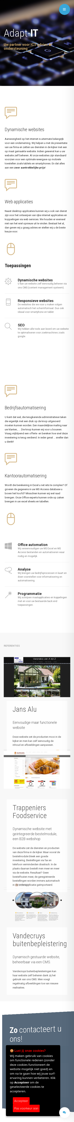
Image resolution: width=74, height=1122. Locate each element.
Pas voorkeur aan (26, 1108)
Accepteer (21, 1101)
